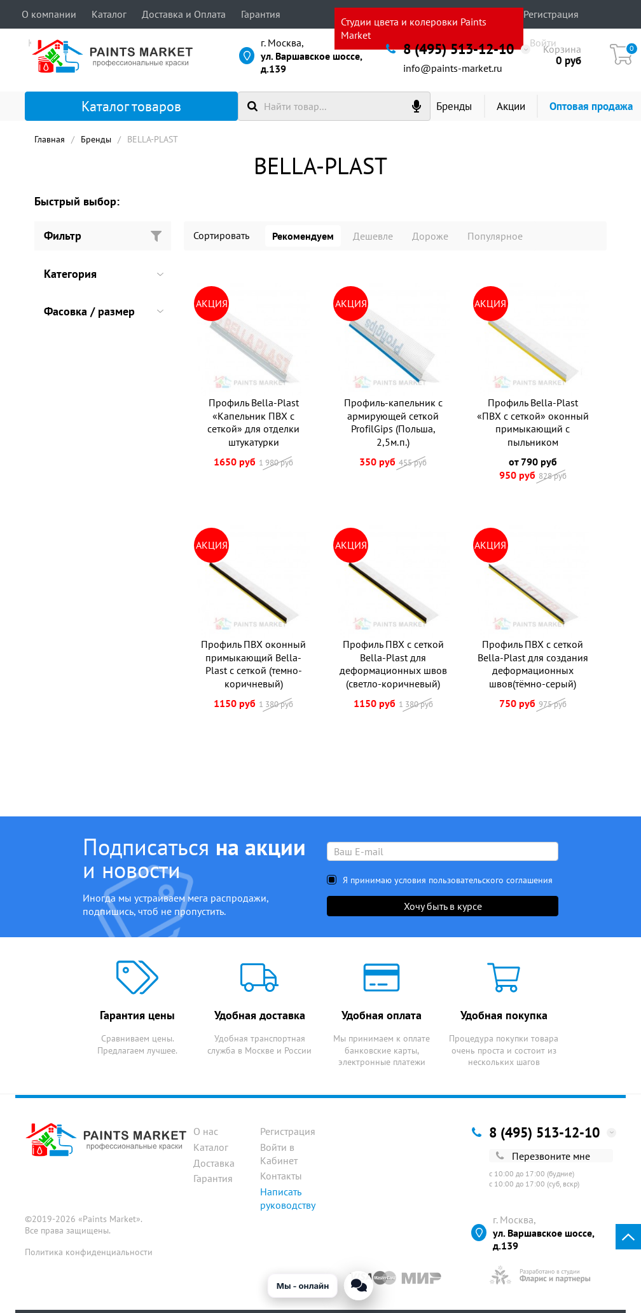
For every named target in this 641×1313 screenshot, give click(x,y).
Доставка (214, 1163)
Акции (511, 106)
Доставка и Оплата (184, 14)
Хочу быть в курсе (443, 906)
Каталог (109, 14)
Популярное (495, 236)
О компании (49, 14)
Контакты (281, 1175)
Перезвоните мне (543, 1156)
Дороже (430, 236)
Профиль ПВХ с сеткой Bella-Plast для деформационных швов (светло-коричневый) (393, 664)
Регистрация (551, 14)
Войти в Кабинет (279, 1154)
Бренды (454, 106)
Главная (49, 139)
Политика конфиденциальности (89, 1252)
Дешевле (373, 236)
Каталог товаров (109, 106)
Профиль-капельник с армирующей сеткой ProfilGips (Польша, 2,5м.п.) (393, 422)
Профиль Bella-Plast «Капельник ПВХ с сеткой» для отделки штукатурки (253, 422)
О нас (205, 1131)
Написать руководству (287, 1198)
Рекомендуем (303, 236)
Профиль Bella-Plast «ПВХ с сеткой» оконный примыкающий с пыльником (533, 422)
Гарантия (260, 14)
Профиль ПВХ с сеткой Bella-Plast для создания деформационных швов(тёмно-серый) (533, 664)
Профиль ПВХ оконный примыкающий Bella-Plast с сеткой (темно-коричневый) (253, 664)
